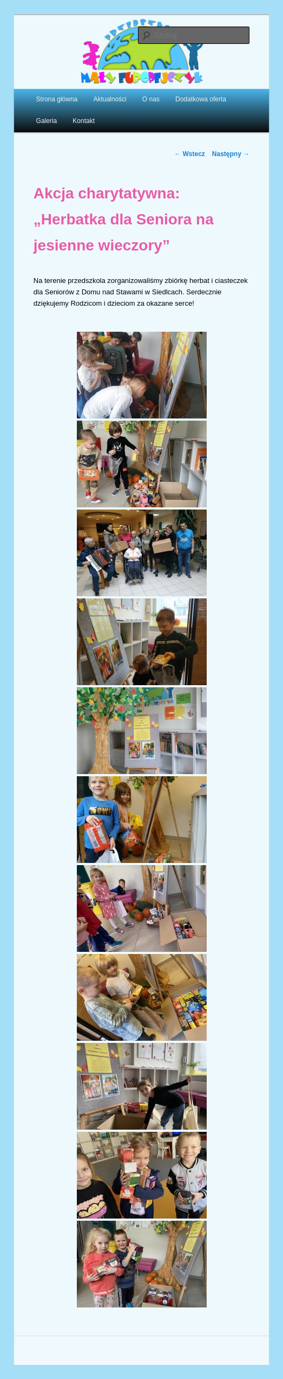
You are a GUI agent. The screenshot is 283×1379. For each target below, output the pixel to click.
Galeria (46, 121)
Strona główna (57, 99)
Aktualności (109, 99)
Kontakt (84, 121)
